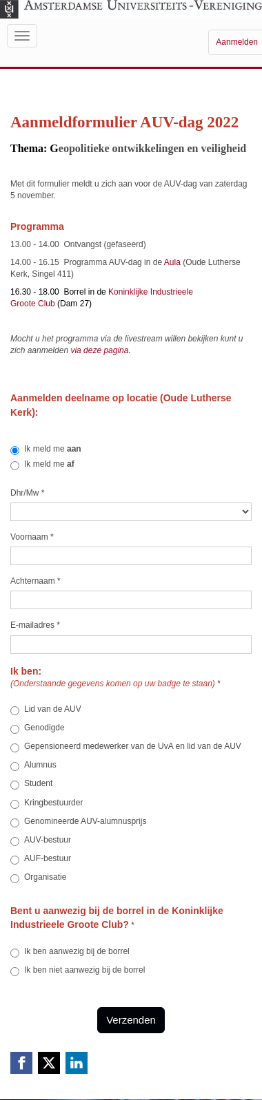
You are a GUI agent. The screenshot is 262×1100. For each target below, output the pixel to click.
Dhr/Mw (27, 493)
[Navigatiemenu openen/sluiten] (22, 35)
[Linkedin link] (77, 1063)
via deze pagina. (101, 350)
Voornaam (32, 537)
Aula (173, 262)
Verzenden (131, 1020)
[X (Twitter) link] (49, 1063)
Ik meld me (45, 449)
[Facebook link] (21, 1063)
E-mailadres (35, 625)
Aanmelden (237, 42)
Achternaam (35, 581)
